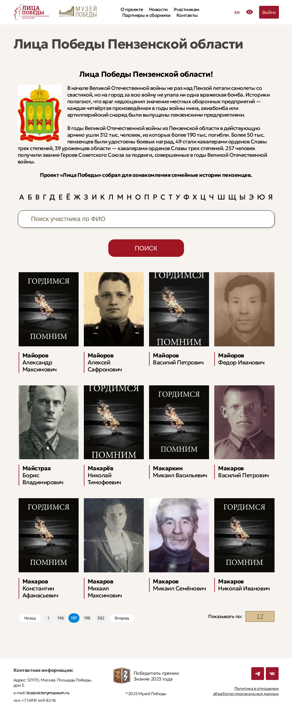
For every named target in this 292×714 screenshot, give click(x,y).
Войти (269, 12)
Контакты (187, 15)
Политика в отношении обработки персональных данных (246, 691)
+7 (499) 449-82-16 (38, 700)
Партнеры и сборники (146, 15)
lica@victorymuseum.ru (47, 692)
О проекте (132, 9)
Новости (158, 9)
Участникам (186, 9)
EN (237, 12)
